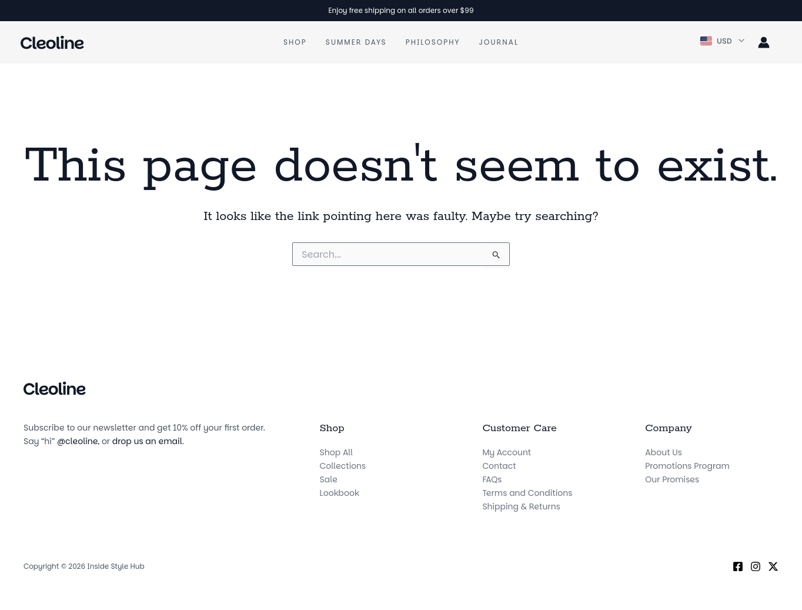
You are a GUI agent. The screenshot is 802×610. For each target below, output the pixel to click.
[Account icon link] (764, 42)
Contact (499, 466)
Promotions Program (687, 466)
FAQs (492, 479)
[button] (723, 41)
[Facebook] (738, 566)
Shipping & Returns (521, 506)
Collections (343, 466)
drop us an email (147, 441)
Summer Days (356, 42)
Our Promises (672, 479)
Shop (295, 42)
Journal (499, 42)
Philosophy (433, 42)
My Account (506, 452)
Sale (328, 479)
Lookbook (339, 493)
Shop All (336, 452)
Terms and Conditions (527, 493)
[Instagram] (755, 566)
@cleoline (77, 441)
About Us (663, 452)
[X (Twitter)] (773, 566)
